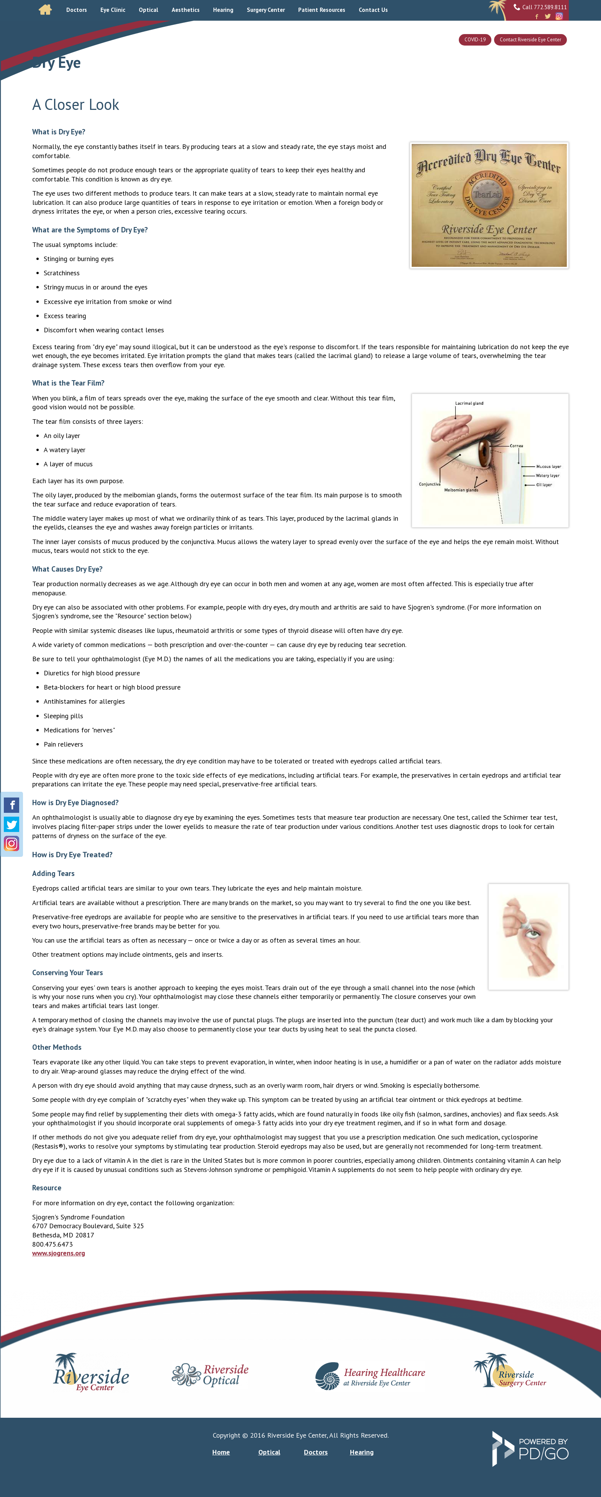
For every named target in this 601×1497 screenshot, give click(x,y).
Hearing (362, 1452)
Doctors (316, 1452)
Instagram (559, 16)
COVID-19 (475, 39)
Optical (148, 9)
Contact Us (373, 9)
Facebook (536, 17)
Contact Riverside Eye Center (530, 39)
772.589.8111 (550, 7)
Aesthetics (186, 9)
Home (45, 9)
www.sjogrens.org (58, 1253)
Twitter (548, 17)
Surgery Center (266, 9)
